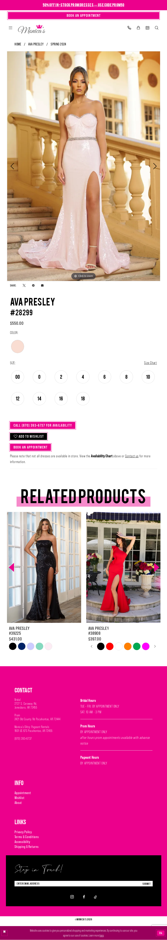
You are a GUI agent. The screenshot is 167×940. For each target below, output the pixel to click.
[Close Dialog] (4, 933)
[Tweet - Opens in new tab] (24, 285)
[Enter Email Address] (84, 884)
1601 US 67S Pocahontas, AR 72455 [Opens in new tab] (34, 731)
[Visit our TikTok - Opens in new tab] (95, 897)
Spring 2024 (58, 44)
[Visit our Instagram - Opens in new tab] (72, 897)
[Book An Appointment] (83, 15)
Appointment (23, 793)
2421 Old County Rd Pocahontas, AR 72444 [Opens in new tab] (38, 719)
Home (18, 44)
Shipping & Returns (27, 847)
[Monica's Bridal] (31, 28)
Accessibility (22, 842)
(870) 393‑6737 (23, 739)
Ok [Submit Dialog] (161, 933)
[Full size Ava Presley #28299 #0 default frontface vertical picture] (83, 166)
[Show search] (156, 27)
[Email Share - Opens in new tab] (42, 285)
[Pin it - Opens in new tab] (33, 285)
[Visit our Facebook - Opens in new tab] (84, 897)
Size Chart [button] (150, 363)
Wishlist (20, 798)
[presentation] (44, 567)
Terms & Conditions (27, 837)
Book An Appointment (30, 447)
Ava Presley (36, 44)
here (102, 935)
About (18, 803)
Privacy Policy (23, 832)
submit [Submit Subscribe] (146, 884)
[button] (10, 27)
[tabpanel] (83, 166)
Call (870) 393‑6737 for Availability (43, 425)
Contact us (132, 456)
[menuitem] (10, 27)
